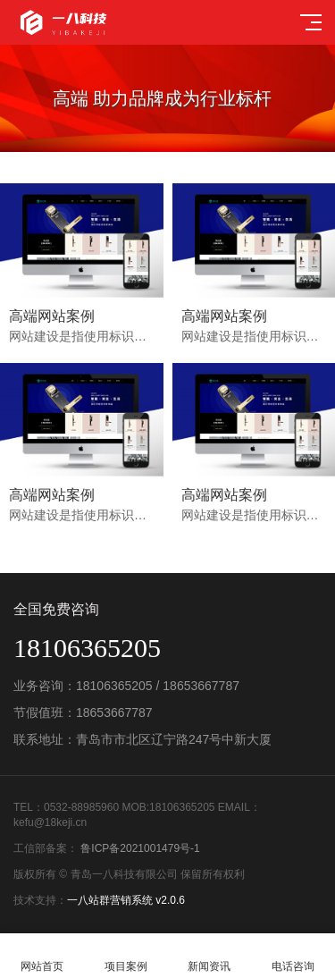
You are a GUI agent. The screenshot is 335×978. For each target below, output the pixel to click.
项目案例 (126, 956)
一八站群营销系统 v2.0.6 (126, 900)
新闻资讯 (210, 956)
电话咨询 (293, 956)
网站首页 (42, 956)
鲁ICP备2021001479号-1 (139, 848)
